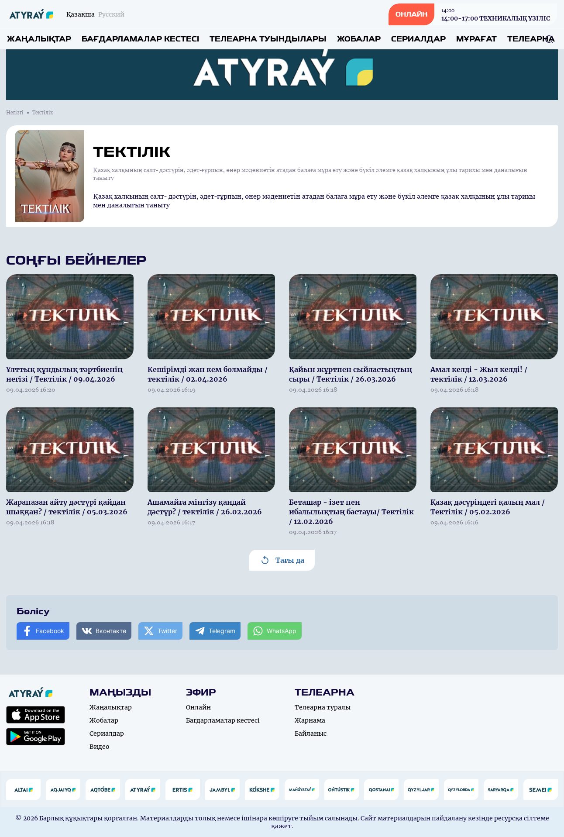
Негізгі (15, 113)
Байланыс (311, 733)
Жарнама (310, 720)
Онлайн (198, 707)
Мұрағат (476, 39)
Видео (99, 747)
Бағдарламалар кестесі (140, 39)
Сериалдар (418, 39)
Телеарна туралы (323, 707)
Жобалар (359, 39)
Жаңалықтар (39, 39)
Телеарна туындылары (268, 39)
